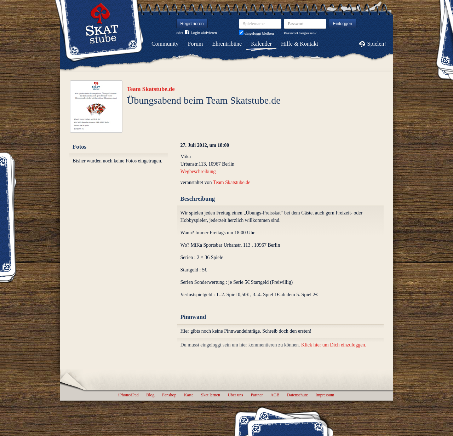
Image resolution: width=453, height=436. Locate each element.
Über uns (235, 394)
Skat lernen (210, 394)
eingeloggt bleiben (256, 33)
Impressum (324, 394)
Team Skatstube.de (151, 89)
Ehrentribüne (227, 44)
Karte (188, 394)
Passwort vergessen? (300, 33)
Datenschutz (297, 394)
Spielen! (376, 44)
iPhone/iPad (128, 394)
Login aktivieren (201, 33)
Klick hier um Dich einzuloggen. (333, 345)
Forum (195, 44)
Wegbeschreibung (198, 171)
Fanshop (169, 394)
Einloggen (342, 23)
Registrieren (192, 23)
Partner (257, 394)
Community (164, 44)
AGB (274, 394)
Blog (150, 394)
